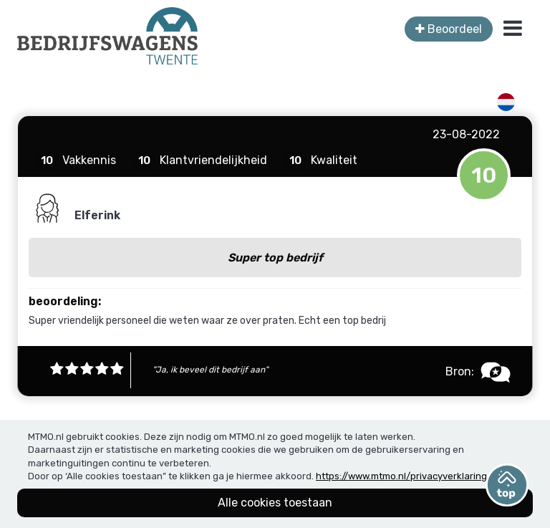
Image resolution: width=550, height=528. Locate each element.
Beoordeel (448, 29)
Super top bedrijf (275, 257)
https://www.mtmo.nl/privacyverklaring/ (403, 476)
